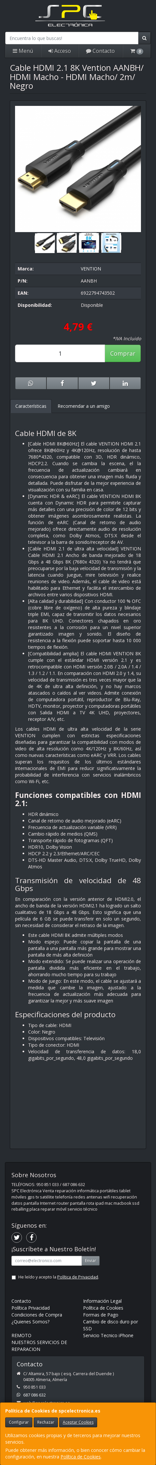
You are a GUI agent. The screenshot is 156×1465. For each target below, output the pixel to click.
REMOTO (21, 1335)
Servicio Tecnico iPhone (108, 1335)
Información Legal (102, 1301)
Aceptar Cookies (78, 1422)
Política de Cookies (81, 1457)
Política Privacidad (30, 1308)
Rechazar (45, 1422)
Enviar (90, 1260)
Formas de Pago (100, 1315)
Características (30, 406)
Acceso (59, 50)
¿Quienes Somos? (30, 1321)
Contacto (100, 50)
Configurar (19, 1422)
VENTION (91, 269)
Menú (23, 50)
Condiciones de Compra (36, 1315)
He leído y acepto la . (58, 1277)
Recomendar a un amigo (84, 406)
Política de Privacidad (77, 1277)
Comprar (122, 353)
